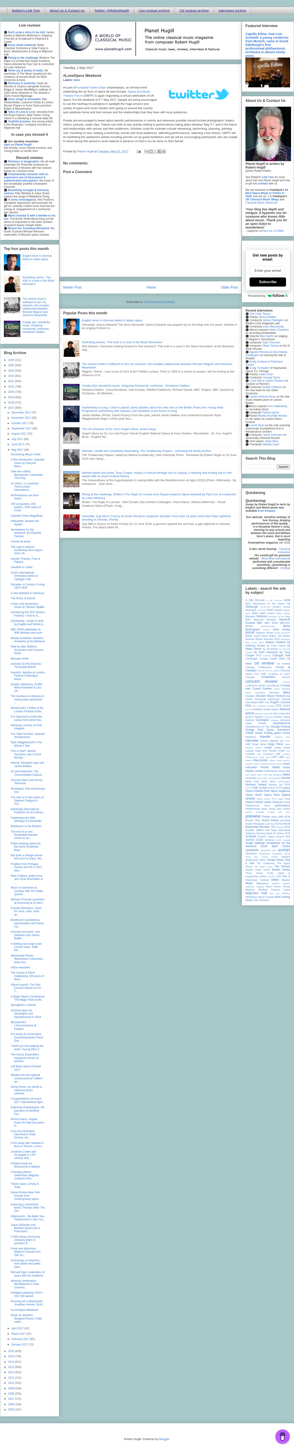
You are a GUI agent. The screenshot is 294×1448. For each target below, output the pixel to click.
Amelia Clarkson (272, 387)
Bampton (250, 616)
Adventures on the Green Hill (271, 603)
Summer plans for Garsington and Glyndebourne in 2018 (26, 1014)
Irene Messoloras (273, 326)
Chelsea (250, 667)
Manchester (260, 760)
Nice (260, 778)
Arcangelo (251, 610)
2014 (11, 1361)
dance (248, 692)
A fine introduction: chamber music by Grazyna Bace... (28, 463)
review (249, 823)
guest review (282, 733)
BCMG (249, 626)
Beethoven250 (268, 626)
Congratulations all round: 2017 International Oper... (28, 1100)
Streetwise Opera (281, 853)
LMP (277, 754)
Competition (268, 677)
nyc (281, 784)
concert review (261, 681)
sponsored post (268, 850)
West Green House (278, 886)
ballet (255, 613)
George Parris (271, 377)
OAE (255, 787)
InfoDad (285, 568)
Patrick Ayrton (270, 412)
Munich (286, 760)
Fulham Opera (282, 716)
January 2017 (20, 1344)
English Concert (280, 702)
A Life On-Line (255, 600)
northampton (284, 781)
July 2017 (17, 439)
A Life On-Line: (274, 600)
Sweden (285, 856)
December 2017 (21, 412)
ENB (267, 702)
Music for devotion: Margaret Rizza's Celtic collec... (26, 1318)
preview (252, 816)
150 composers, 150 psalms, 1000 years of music (26, 507)
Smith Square (283, 840)
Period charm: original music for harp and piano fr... (27, 1122)
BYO (259, 655)
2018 (11, 402)
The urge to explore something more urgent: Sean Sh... (27, 550)
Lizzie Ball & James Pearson (267, 380)
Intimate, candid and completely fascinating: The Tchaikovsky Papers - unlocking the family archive (146, 451)
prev (288, 812)
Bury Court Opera (254, 642)
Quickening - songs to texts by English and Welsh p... (28, 622)
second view (283, 836)
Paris (267, 805)
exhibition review (261, 709)
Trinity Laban (275, 873)
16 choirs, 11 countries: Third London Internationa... (25, 487)
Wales (249, 883)
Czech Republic (282, 688)
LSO (281, 757)
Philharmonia (252, 808)
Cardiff (273, 658)
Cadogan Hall (281, 655)
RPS (273, 827)
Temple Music (275, 859)
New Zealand (274, 774)
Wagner (286, 880)
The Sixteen (282, 866)
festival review (262, 713)
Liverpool (268, 754)
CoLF (287, 673)
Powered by (268, 295)
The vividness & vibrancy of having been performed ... (27, 699)
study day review (256, 857)
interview (251, 740)
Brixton (259, 639)
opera (286, 787)
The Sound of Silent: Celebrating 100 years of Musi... (27, 976)
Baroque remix (19, 658)
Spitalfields (252, 850)
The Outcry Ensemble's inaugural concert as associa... (25, 1058)
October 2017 (20, 423)
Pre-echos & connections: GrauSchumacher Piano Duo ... (27, 1037)
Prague (271, 812)
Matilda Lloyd (271, 444)
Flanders (259, 716)
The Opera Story (263, 866)
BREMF (250, 632)
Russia (280, 827)
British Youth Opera (256, 636)
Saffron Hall (263, 830)
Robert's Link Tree (26, 11)
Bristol (270, 632)
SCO (287, 833)
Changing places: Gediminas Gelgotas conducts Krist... (25, 1175)
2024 (11, 370)
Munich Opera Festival (256, 764)
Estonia (270, 706)
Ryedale (250, 830)
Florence (269, 717)
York (255, 900)
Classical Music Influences (261, 202)
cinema (261, 670)
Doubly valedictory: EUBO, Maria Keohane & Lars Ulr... (27, 688)
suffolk (274, 857)
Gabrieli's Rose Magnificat (26, 515)
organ (281, 799)
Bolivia (266, 629)
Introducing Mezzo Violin (26, 454)
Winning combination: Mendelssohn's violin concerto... (25, 1284)
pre (280, 812)
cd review (264, 663)
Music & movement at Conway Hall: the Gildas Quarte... (27, 891)
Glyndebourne (281, 723)
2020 (11, 391)
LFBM (281, 750)
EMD (261, 702)
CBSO (282, 658)
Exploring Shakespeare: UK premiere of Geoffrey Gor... (27, 1111)
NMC (265, 778)
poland (248, 812)
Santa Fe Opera (275, 833)
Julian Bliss (271, 441)
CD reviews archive (194, 11)
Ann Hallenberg (277, 406)
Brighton (260, 632)
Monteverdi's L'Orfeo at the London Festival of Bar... (27, 709)
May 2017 (17, 449)
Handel (265, 736)
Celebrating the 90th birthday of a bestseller (26, 819)
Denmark (274, 692)
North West (268, 781)
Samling (260, 833)
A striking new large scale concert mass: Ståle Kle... (26, 947)
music (279, 764)
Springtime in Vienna (23, 1005)
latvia (287, 744)
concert (286, 677)
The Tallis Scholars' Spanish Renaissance (28, 735)
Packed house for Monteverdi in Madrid (25, 1165)
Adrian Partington (273, 320)
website (286, 883)
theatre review (281, 869)
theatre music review (257, 869)
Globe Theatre (256, 723)
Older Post (229, 287)
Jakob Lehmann (272, 434)
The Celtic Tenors (260, 313)
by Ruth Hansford (266, 652)
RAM (280, 816)
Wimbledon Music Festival (259, 897)
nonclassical (275, 778)
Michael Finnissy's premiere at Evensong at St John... (28, 901)
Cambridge (251, 658)
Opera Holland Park (257, 791)
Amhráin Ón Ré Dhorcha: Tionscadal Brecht (26, 665)
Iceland (278, 737)
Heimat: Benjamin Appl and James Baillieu (27, 764)
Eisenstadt (251, 702)
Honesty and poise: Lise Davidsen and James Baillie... (25, 935)
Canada (263, 658)
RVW (287, 827)
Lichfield (250, 754)
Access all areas (21, 541)
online (271, 787)
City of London (272, 670)
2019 (11, 397)
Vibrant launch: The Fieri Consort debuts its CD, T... (26, 988)
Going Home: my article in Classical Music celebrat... (26, 1090)
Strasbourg (264, 853)
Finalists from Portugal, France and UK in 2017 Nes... (26, 867)
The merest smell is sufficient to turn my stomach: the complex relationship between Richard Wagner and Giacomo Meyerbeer (36, 307)
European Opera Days (91, 87)
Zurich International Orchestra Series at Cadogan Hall (24, 576)
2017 (11, 407)
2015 (11, 1356)
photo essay (268, 808)
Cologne (250, 677)
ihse (288, 737)
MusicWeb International (276, 558)
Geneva (275, 720)
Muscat (272, 764)
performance (282, 805)
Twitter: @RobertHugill (112, 11)
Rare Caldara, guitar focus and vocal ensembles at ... (27, 879)
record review (270, 820)
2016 (11, 1351)
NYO (287, 784)
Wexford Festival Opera (274, 889)
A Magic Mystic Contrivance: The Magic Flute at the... (28, 998)
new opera (250, 774)
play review (283, 808)
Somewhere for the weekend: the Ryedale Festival (26, 533)
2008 (11, 1393)
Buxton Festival (276, 642)
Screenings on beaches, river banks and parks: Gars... (26, 1264)
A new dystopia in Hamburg (27, 593)
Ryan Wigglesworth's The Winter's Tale (26, 744)
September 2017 (21, 428)
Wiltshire (286, 893)
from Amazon (266, 510)
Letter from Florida (265, 750)
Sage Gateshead (280, 830)
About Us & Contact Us (67, 11)
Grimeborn (283, 729)
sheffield (250, 840)
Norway (273, 784)
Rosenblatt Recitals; (257, 827)
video (275, 879)
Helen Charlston (279, 329)
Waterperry (262, 883)
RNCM (286, 823)
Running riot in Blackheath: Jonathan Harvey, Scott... (28, 1303)
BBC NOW (271, 623)
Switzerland (251, 860)
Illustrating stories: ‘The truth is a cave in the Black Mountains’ (122, 342)
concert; (286, 682)
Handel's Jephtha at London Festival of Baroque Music (28, 676)
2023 (11, 376)
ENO (248, 705)
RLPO (278, 823)
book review (281, 629)
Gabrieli (249, 720)
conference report (255, 685)
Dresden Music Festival (270, 696)
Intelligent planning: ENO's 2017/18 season (27, 1294)
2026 (11, 360)
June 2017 (18, 444)
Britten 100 (275, 636)
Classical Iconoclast (284, 550)
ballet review (267, 613)
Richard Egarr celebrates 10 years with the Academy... (28, 1274)
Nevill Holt (284, 771)
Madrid (248, 760)
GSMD (249, 733)
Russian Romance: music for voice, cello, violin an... (26, 911)
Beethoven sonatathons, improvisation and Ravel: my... (27, 923)
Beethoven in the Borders (26, 826)
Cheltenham (265, 667)
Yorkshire (264, 900)
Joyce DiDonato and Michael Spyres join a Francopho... (25, 1228)
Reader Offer (252, 820)
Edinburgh (260, 699)
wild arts (274, 893)
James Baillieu (267, 317)
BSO (277, 639)
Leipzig (249, 750)
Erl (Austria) (259, 706)
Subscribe (267, 282)
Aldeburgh (251, 606)
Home (151, 287)
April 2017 (17, 1328)
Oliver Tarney (270, 345)
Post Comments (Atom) (159, 302)
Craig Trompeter (259, 368)
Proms (266, 816)
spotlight (284, 850)
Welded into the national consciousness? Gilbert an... (26, 1078)
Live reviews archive (154, 11)
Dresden (250, 696)
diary (286, 692)
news (76, 80)
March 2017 (19, 1333)
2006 (11, 1404)
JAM (247, 744)
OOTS (278, 787)
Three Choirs (254, 873)
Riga (272, 824)
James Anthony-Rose (263, 396)
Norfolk (285, 778)
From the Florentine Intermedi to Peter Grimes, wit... (23, 1134)
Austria (278, 610)
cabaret (267, 655)
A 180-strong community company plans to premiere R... (25, 1240)
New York (262, 774)
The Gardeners (266, 863)
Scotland (250, 836)
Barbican (261, 616)
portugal (260, 812)
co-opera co (275, 673)
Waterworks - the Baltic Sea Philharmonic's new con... (28, 1218)
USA (278, 876)
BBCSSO (285, 623)
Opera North (253, 794)
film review (279, 713)
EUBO (286, 705)
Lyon (288, 757)
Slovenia (269, 840)
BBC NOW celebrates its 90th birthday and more (26, 631)
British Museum (282, 633)
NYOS (248, 788)
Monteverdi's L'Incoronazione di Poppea (23, 1025)
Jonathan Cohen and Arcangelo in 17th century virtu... (23, 1155)
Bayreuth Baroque (265, 619)
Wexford (250, 889)
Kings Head (259, 744)
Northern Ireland (256, 784)
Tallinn (262, 860)
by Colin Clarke (276, 645)
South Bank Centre (275, 846)
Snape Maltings (255, 843)
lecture (258, 747)
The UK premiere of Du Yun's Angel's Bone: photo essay (119, 429)
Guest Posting (264, 733)
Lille (259, 754)
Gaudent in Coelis (21, 567)
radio (274, 816)
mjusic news (275, 760)
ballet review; (283, 613)
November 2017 (21, 417)
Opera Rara (272, 794)
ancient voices (281, 606)
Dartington (260, 692)
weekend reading (254, 886)
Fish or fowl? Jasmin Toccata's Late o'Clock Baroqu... (26, 754)
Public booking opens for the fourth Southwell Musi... (26, 847)
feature (275, 709)
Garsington (262, 720)
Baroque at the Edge (279, 616)
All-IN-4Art (265, 607)
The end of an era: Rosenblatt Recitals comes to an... (24, 835)
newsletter (251, 778)
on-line (263, 787)
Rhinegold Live (261, 823)
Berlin (286, 626)
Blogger (164, 1439)
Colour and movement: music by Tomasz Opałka (27, 605)
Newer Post (72, 287)
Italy (282, 741)
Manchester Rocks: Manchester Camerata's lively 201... (27, 959)
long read (265, 757)
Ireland (264, 740)
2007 (11, 1398)
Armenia (262, 610)
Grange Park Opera (259, 729)
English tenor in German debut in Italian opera (112, 320)
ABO (248, 603)
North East (252, 781)
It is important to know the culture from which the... (27, 718)
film (271, 713)
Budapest (285, 639)
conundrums (272, 685)
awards (286, 610)
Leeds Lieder (282, 747)
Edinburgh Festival (279, 699)
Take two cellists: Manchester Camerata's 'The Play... (27, 475)
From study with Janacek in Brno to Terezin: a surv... (27, 1144)
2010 (11, 1383)
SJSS (259, 839)
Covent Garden (262, 688)
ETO (278, 705)
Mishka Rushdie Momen (272, 415)
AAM (287, 600)
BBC (260, 623)
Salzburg (250, 833)
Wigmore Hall (256, 893)
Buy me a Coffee (273, 230)
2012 (11, 1372)
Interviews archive (232, 11)
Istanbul (273, 740)
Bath (247, 619)
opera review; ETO (266, 799)
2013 (11, 1367)
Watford (275, 883)
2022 (11, 381)
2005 (11, 1409)
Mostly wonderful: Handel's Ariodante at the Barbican (28, 640)
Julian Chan (266, 374)
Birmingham (252, 629)
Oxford (249, 802)
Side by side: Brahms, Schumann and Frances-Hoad (27, 650)
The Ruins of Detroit (23, 598)
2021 (11, 386)
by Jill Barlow (270, 648)
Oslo (287, 798)
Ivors (287, 741)
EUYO (248, 709)
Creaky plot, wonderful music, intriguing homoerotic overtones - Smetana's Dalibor (136, 385)
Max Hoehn (267, 336)
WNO (278, 897)
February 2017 (20, 1339)
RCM (287, 816)
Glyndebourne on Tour (257, 726)
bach (247, 613)
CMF (263, 673)
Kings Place (275, 744)
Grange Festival (280, 726)
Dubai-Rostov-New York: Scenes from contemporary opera (26, 1196)
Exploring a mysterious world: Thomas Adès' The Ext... (28, 1208)
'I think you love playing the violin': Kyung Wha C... (27, 1047)
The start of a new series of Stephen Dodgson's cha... (27, 801)
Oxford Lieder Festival (268, 802)
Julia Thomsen (271, 342)
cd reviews (283, 663)
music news (270, 767)
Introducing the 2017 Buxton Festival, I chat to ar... (28, 614)
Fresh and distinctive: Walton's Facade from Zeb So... (26, 1252)
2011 (11, 1377)
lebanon (249, 747)
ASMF (270, 610)
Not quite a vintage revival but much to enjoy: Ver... (27, 857)
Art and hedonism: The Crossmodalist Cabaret (26, 773)
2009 (11, 1388)
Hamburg (250, 736)
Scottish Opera (266, 836)
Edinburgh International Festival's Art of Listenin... (28, 811)
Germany (285, 720)
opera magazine (280, 791)
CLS (256, 673)
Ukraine (271, 876)
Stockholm (251, 853)
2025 (11, 365)
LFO (288, 751)
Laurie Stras (256, 425)
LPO (274, 757)
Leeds (268, 747)
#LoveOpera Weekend (24, 1310)
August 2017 (19, 433)
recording (285, 820)
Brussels (268, 639)
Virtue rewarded (20, 967)
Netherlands (270, 771)
